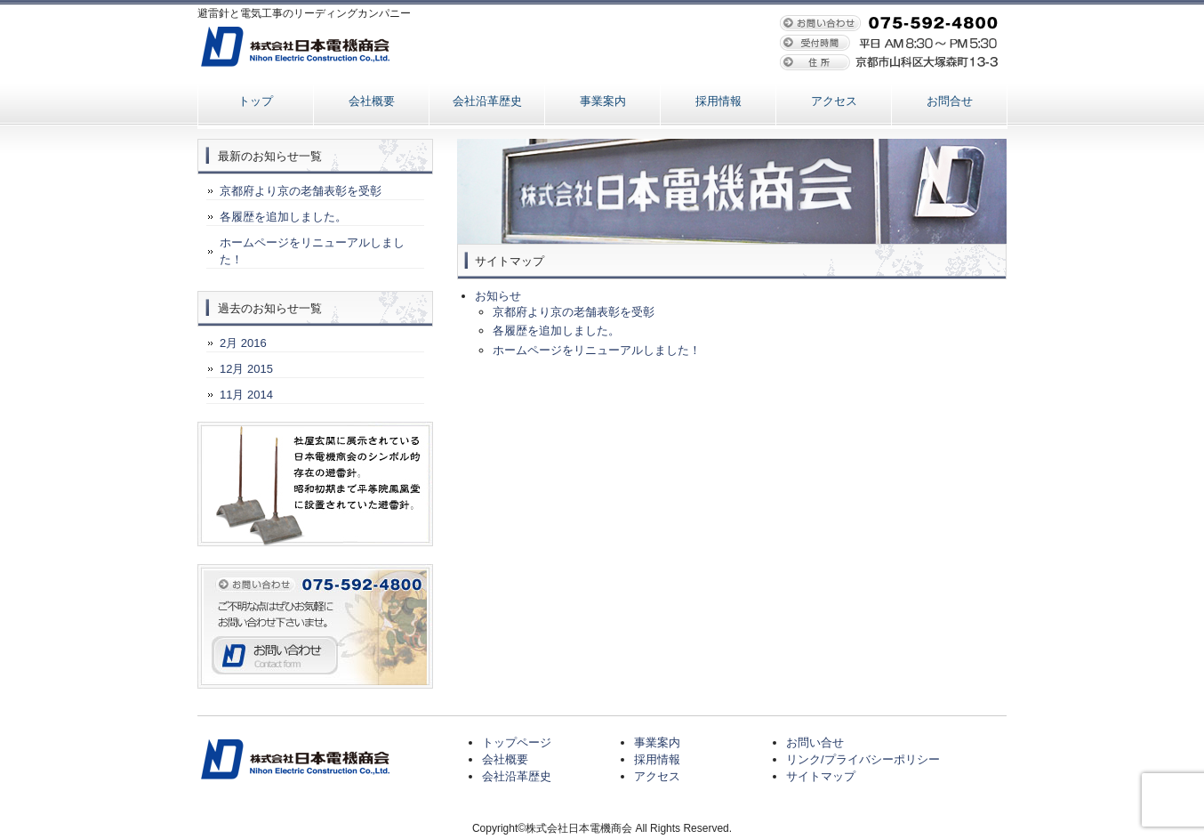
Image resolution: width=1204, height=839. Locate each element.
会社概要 (372, 101)
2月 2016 (243, 343)
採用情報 (718, 101)
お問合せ (950, 101)
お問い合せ (815, 742)
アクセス (834, 101)
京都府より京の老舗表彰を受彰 (573, 312)
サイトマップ (820, 776)
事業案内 (603, 101)
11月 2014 (246, 394)
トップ (255, 101)
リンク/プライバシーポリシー (863, 759)
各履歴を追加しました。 (556, 330)
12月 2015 (246, 368)
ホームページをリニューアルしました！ (597, 350)
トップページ (516, 742)
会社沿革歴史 (487, 101)
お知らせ (498, 296)
